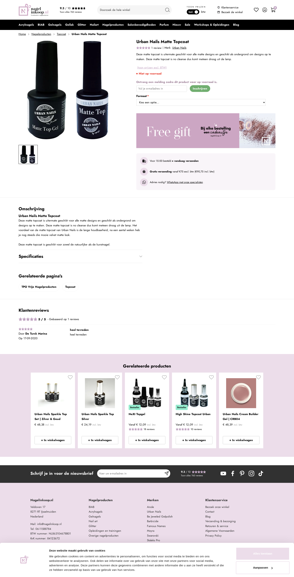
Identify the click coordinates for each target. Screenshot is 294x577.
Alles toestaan (262, 543)
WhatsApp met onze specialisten (185, 182)
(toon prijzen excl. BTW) (152, 68)
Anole (150, 507)
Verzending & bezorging (220, 521)
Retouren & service (216, 526)
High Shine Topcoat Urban (193, 414)
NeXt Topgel (137, 414)
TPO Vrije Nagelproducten (39, 287)
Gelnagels (95, 516)
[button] (70, 379)
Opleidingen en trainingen (105, 531)
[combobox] (134, 10)
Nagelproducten (41, 34)
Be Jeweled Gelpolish (160, 516)
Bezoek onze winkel (217, 507)
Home (22, 34)
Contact (209, 512)
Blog (208, 516)
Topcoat (61, 34)
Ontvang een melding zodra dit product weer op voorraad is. (176, 82)
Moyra (150, 531)
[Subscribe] (166, 473)
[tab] (58, 500)
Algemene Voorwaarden (219, 531)
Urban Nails (179, 48)
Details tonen (58, 569)
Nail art (93, 521)
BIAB (91, 507)
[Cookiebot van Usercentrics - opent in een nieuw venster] (24, 570)
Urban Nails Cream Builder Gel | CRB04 (240, 416)
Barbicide (152, 521)
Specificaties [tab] (31, 256)
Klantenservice (229, 7)
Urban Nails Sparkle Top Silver (98, 416)
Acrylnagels (95, 512)
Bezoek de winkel (232, 12)
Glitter (92, 526)
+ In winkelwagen (53, 440)
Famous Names (156, 526)
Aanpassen (263, 557)
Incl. (193, 12)
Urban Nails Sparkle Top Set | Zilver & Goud (50, 416)
